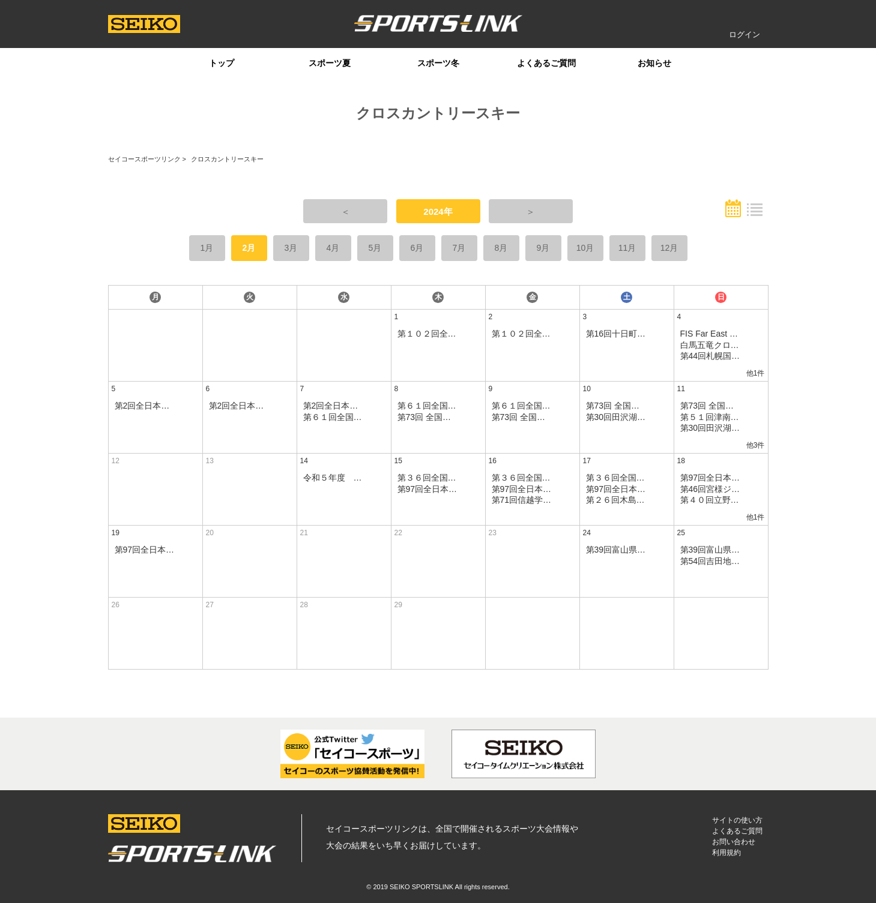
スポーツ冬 (438, 63)
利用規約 (726, 852)
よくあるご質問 (546, 63)
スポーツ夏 (330, 63)
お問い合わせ (733, 842)
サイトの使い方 (737, 820)
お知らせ (654, 63)
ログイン (744, 34)
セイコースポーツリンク (144, 159)
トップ (221, 63)
